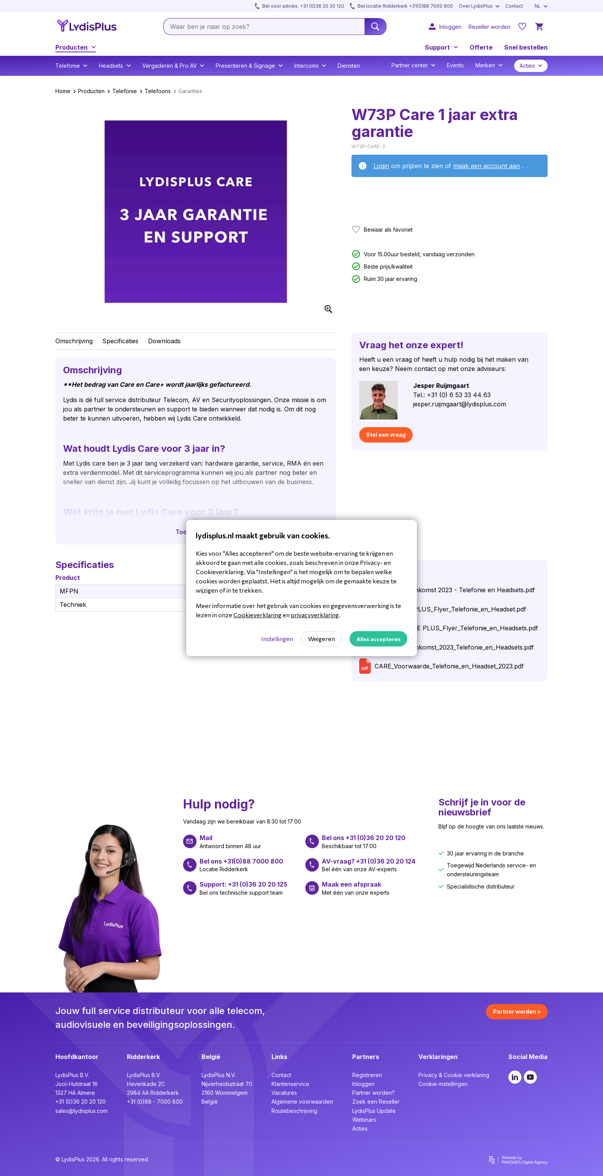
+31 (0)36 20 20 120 (80, 1101)
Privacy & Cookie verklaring (453, 1075)
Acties (360, 1128)
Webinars (364, 1119)
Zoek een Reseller (376, 1101)
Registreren (367, 1075)
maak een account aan (486, 166)
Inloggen (363, 1084)
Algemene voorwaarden (302, 1101)
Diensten (349, 65)
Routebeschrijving (294, 1111)
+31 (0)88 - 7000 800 (155, 1101)
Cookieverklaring (257, 614)
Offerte (481, 47)
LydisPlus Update (374, 1111)
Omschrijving (74, 341)
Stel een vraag (386, 434)
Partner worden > (517, 1011)
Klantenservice (290, 1084)
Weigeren (321, 638)
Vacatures (284, 1092)
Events (455, 65)
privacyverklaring (315, 614)
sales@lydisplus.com (81, 1111)
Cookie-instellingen (443, 1084)
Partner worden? (373, 1092)
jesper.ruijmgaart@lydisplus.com (459, 404)
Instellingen (277, 638)
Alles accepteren (378, 639)
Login (381, 166)
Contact (281, 1075)
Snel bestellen (526, 47)
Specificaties (120, 341)
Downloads (164, 341)
